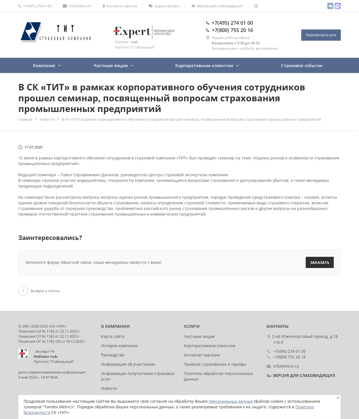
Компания (44, 65)
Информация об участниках (128, 364)
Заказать (319, 262)
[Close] (338, 398)
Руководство (113, 355)
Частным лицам (110, 65)
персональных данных (231, 401)
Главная (25, 119)
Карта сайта (113, 336)
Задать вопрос (164, 5)
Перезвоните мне (321, 34)
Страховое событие (302, 65)
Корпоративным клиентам (204, 65)
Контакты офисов (120, 5)
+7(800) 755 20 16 (232, 30)
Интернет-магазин (202, 355)
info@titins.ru (77, 5)
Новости (47, 119)
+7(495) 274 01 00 (34, 5)
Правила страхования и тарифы (215, 364)
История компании (119, 345)
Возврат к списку (39, 290)
